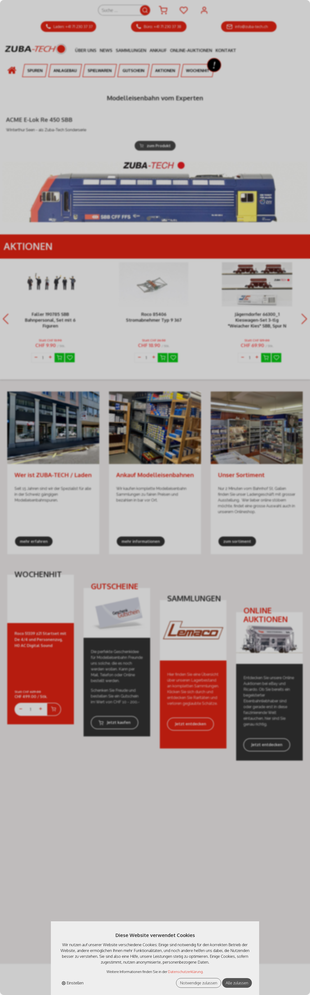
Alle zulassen (237, 982)
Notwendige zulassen (198, 982)
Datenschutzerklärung (185, 971)
